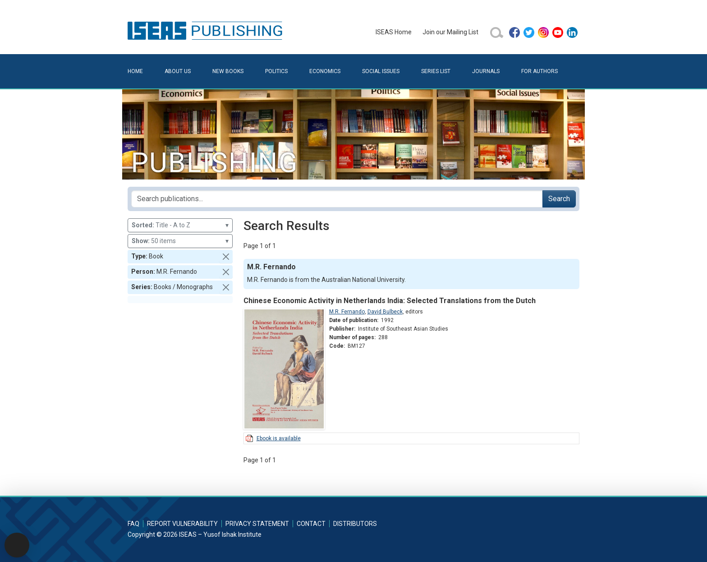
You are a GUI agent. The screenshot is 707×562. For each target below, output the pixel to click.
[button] (226, 256)
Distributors (355, 523)
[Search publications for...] (337, 198)
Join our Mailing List (450, 32)
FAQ (133, 523)
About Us (178, 71)
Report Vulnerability (182, 523)
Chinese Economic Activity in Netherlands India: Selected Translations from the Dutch (389, 300)
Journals (486, 71)
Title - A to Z (180, 225)
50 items (180, 241)
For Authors (539, 71)
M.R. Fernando (347, 312)
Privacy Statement (257, 523)
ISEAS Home (394, 32)
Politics (276, 71)
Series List (435, 71)
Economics (324, 71)
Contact (311, 523)
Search (559, 198)
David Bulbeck (385, 312)
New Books (227, 71)
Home (135, 71)
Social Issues (380, 71)
